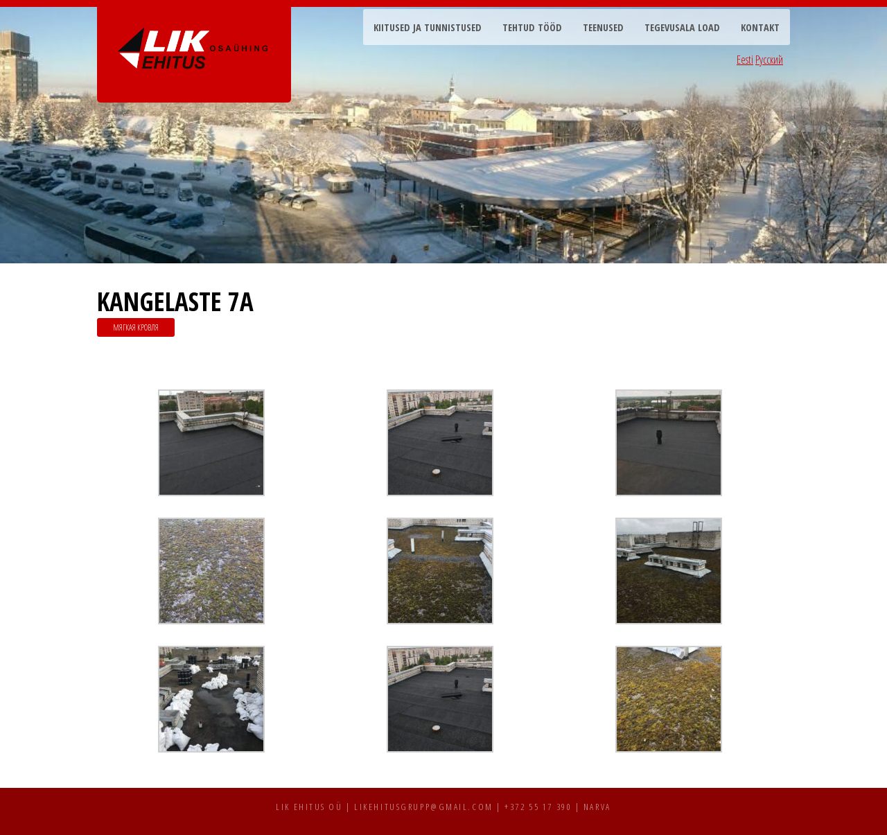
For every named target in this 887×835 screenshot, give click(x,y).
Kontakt (760, 27)
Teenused (603, 27)
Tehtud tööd (532, 27)
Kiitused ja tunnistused (428, 27)
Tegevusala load (682, 27)
